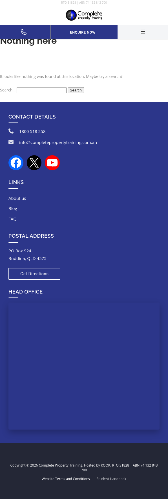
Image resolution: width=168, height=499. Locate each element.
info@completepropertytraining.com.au (58, 142)
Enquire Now (82, 32)
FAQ (12, 219)
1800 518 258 (32, 131)
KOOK (105, 465)
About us (17, 198)
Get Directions (34, 273)
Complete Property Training (60, 465)
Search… (8, 90)
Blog (12, 208)
